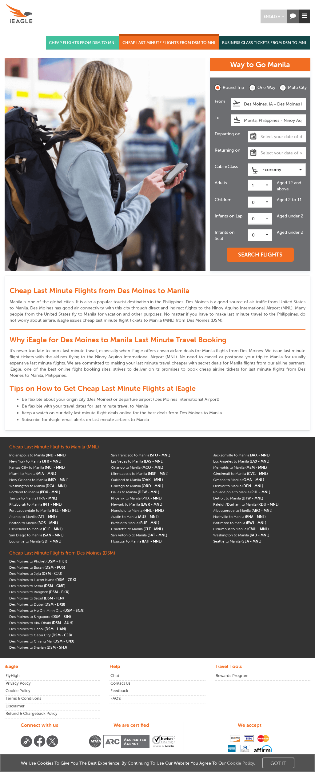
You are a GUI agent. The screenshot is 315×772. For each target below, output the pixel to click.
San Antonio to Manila (139, 535)
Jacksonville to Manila (241, 455)
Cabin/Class (226, 166)
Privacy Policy (18, 683)
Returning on (227, 150)
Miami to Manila (32, 473)
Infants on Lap (228, 216)
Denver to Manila (238, 485)
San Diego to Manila (36, 535)
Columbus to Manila (241, 529)
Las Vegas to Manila (137, 461)
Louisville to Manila (35, 541)
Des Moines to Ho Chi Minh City (46, 610)
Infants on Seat (224, 235)
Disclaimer (15, 706)
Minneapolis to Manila (139, 473)
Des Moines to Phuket (38, 561)
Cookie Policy (18, 690)
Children (223, 199)
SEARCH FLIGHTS (260, 254)
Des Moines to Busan (37, 567)
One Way (262, 87)
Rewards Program (232, 675)
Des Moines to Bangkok (39, 592)
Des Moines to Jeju (35, 573)
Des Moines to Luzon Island (42, 579)
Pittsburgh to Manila (35, 504)
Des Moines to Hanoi (37, 629)
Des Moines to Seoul (37, 585)
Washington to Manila (37, 485)
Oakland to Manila (137, 479)
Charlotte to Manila (137, 529)
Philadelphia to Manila (241, 492)
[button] (274, 16)
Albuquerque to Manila (242, 510)
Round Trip (227, 87)
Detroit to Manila (238, 498)
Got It (278, 763)
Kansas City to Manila (37, 467)
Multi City (292, 87)
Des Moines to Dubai (37, 604)
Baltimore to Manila (239, 522)
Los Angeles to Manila (241, 461)
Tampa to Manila (33, 498)
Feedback (119, 690)
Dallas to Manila (135, 492)
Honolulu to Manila (137, 510)
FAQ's (115, 698)
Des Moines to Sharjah (38, 647)
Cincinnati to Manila (240, 473)
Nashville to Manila (239, 516)
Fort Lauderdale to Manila (39, 510)
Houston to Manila (136, 541)
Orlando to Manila (137, 467)
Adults (221, 182)
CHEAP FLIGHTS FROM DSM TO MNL (83, 42)
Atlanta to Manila (33, 516)
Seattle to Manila (237, 541)
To (217, 117)
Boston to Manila (33, 522)
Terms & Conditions (23, 698)
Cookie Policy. (241, 763)
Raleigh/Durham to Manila (245, 504)
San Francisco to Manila (140, 455)
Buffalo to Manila (135, 522)
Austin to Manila (134, 516)
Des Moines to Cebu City (40, 635)
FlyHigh (13, 675)
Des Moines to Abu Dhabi (41, 622)
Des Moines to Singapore (40, 616)
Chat (114, 675)
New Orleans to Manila (38, 479)
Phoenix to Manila (136, 498)
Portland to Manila (34, 492)
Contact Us (120, 683)
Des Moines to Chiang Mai (41, 641)
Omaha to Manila (238, 479)
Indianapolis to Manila (37, 455)
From (220, 101)
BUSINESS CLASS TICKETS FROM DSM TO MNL (264, 42)
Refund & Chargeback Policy (32, 713)
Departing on (227, 134)
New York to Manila (35, 461)
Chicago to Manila (137, 485)
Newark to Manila (136, 504)
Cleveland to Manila (35, 529)
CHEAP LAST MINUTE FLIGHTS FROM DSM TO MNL (169, 42)
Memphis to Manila (240, 467)
